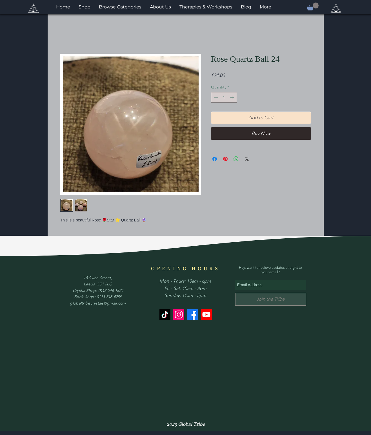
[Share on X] (246, 159)
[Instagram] (178, 314)
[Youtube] (206, 314)
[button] (313, 6)
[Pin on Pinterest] (225, 159)
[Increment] (232, 97)
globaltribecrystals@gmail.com (98, 303)
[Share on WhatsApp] (236, 159)
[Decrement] (215, 97)
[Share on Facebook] (214, 159)
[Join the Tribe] (270, 299)
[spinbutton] (224, 97)
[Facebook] (192, 314)
